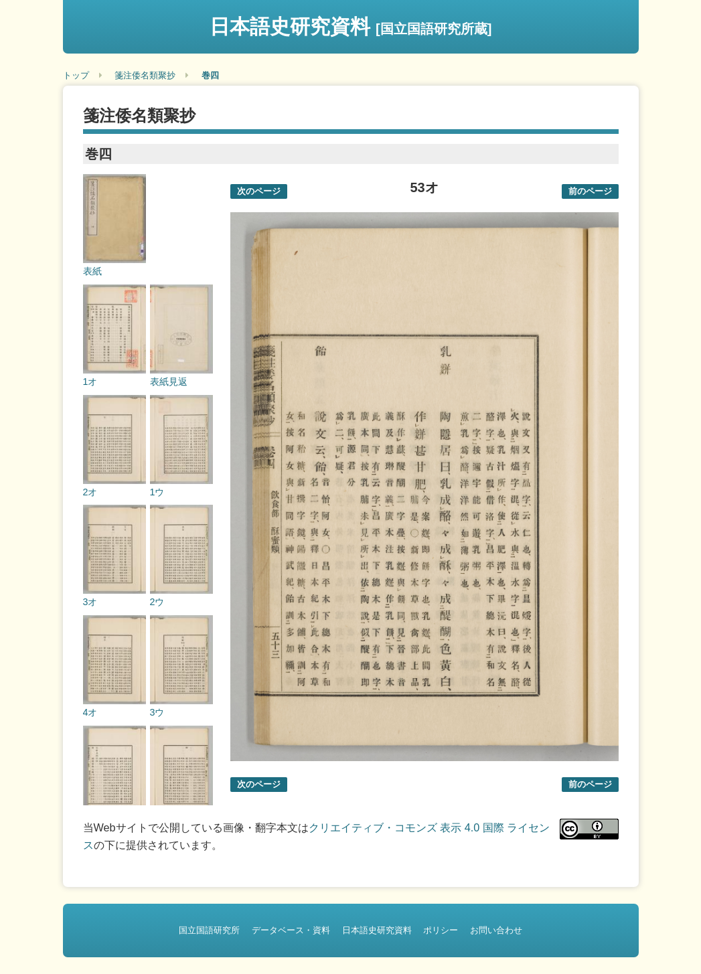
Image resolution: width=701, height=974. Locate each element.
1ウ (157, 492)
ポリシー (440, 930)
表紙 (92, 271)
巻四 (210, 75)
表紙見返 (168, 381)
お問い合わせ (496, 930)
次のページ (259, 191)
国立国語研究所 (209, 930)
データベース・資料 (291, 930)
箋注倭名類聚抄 (144, 75)
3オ (90, 601)
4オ (90, 712)
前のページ (590, 191)
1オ (90, 381)
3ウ (157, 712)
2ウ (157, 601)
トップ (76, 75)
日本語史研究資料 (351, 26)
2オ (90, 492)
